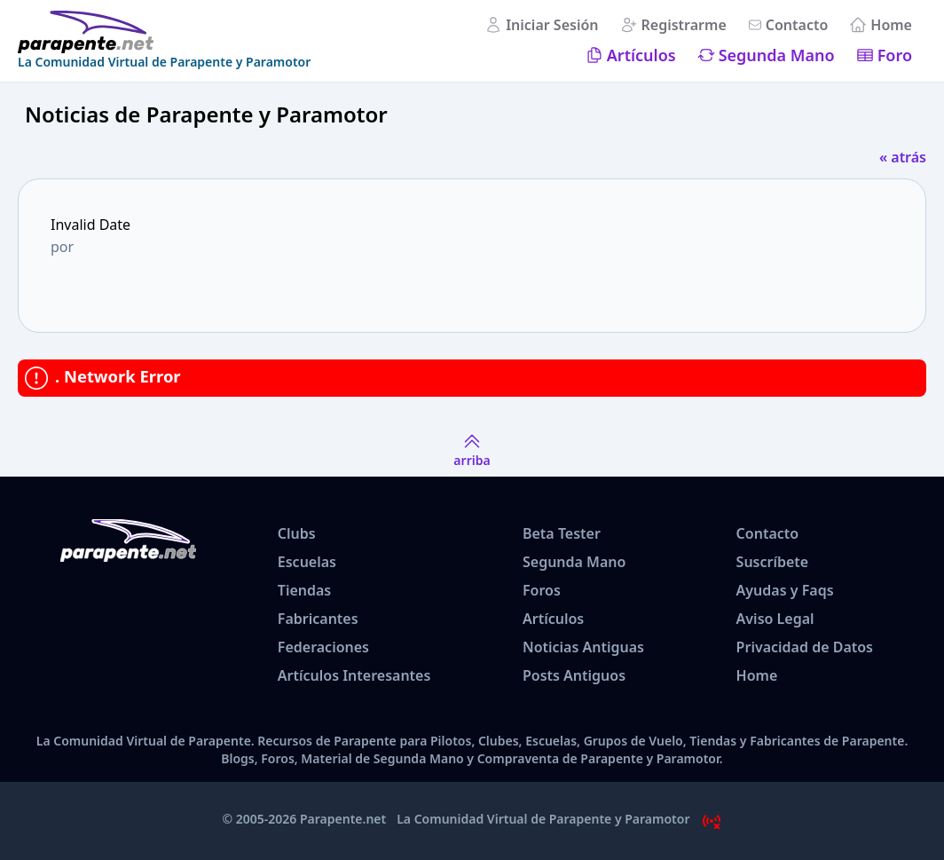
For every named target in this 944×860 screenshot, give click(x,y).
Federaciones (323, 647)
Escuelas (307, 562)
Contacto (797, 25)
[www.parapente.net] (164, 32)
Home (891, 25)
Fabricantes (318, 618)
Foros (542, 590)
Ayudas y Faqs (785, 590)
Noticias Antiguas (583, 647)
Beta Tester (562, 533)
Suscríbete (772, 562)
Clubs (297, 533)
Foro (894, 55)
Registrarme (684, 25)
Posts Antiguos (574, 675)
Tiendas (304, 590)
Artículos (641, 55)
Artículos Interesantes (354, 675)
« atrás (902, 157)
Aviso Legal (775, 618)
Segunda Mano (777, 55)
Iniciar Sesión (552, 25)
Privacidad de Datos (804, 647)
